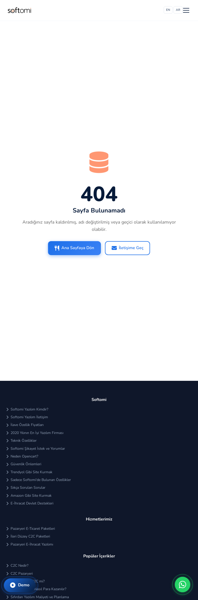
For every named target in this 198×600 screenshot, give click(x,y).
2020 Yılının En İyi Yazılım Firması (34, 432)
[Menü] (186, 10)
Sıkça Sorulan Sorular (25, 487)
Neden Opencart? (22, 456)
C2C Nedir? (17, 565)
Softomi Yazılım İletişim (27, 417)
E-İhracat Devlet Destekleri (29, 503)
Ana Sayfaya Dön (74, 248)
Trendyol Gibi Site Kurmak (29, 472)
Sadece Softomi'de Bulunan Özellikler (38, 479)
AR (178, 10)
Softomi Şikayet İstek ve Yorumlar (35, 448)
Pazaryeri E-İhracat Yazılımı (29, 544)
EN (168, 10)
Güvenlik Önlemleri (23, 464)
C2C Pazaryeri (19, 573)
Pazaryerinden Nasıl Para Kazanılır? (36, 589)
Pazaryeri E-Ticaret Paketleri (30, 528)
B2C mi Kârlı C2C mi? (25, 581)
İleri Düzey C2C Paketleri (28, 536)
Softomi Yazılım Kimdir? (27, 409)
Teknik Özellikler (21, 440)
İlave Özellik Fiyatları (25, 424)
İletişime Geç (127, 248)
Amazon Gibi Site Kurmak (29, 495)
